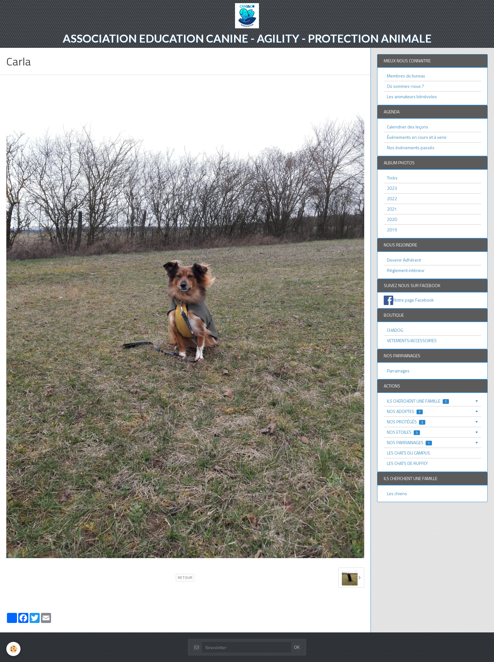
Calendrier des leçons (407, 126)
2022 (392, 198)
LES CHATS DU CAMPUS (408, 453)
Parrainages (398, 370)
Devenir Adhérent (404, 260)
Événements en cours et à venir (417, 137)
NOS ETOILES (403, 432)
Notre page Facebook (413, 300)
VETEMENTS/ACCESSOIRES (412, 340)
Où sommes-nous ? (405, 86)
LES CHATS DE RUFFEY (407, 463)
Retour (185, 577)
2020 (392, 219)
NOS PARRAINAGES (409, 442)
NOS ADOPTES (405, 411)
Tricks (392, 177)
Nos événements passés (410, 147)
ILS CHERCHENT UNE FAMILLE (418, 401)
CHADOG (395, 330)
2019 (392, 229)
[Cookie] (13, 649)
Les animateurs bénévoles (412, 96)
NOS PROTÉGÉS (406, 421)
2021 (392, 209)
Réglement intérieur (406, 270)
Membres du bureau (406, 75)
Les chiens (397, 493)
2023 (392, 188)
